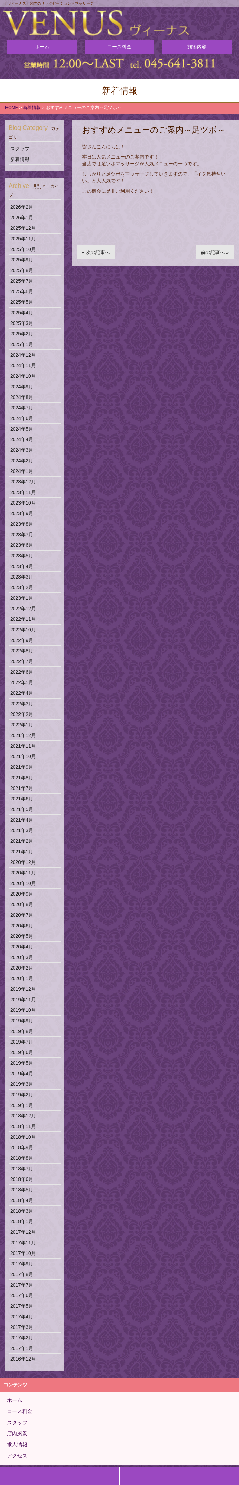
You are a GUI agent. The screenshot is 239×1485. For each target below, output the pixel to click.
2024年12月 (23, 355)
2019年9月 (21, 1020)
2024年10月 (23, 376)
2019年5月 (21, 1063)
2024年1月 (21, 471)
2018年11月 (23, 1126)
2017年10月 (23, 1253)
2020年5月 (21, 936)
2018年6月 (21, 1179)
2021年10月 (23, 756)
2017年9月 (21, 1263)
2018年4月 (21, 1200)
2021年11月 (23, 746)
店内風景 (17, 1433)
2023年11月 (23, 492)
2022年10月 (23, 629)
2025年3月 (21, 323)
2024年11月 (23, 365)
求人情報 (17, 1445)
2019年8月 (21, 1031)
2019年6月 (21, 1052)
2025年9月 (21, 259)
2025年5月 (21, 302)
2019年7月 (21, 1042)
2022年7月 (21, 661)
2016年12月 (23, 1359)
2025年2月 (21, 333)
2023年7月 (21, 534)
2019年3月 (21, 1084)
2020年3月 (21, 957)
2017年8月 (21, 1274)
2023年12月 (23, 481)
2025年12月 (23, 228)
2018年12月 (23, 1116)
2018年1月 (21, 1221)
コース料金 (119, 46)
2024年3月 (21, 450)
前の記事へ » (215, 252)
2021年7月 (21, 788)
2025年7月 (21, 281)
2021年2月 (21, 841)
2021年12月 (23, 735)
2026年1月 (21, 217)
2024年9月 (21, 386)
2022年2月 (21, 714)
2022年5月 (21, 682)
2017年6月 (21, 1295)
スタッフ (19, 148)
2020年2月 (21, 968)
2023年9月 (21, 513)
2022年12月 (23, 608)
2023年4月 (21, 566)
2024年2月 (21, 460)
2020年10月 (23, 883)
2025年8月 (21, 270)
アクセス (17, 1455)
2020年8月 (21, 904)
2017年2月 (21, 1337)
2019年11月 (23, 999)
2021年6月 (21, 798)
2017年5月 (21, 1306)
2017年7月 (21, 1285)
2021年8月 (21, 777)
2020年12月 (23, 862)
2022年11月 (23, 619)
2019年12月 (23, 989)
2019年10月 (23, 1010)
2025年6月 (21, 291)
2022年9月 (21, 640)
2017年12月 (23, 1232)
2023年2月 (21, 587)
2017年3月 (21, 1327)
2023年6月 (21, 545)
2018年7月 (21, 1168)
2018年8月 (21, 1158)
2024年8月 (21, 397)
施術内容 (197, 46)
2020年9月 (21, 894)
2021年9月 (21, 767)
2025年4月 (21, 312)
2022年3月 (21, 703)
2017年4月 (21, 1316)
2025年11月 (23, 238)
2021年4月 (21, 820)
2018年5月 (21, 1189)
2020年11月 (23, 872)
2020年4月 (21, 946)
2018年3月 (21, 1211)
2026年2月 (21, 207)
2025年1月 (21, 344)
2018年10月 (23, 1137)
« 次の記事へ (96, 252)
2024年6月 (21, 418)
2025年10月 (23, 249)
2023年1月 (21, 598)
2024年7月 (21, 407)
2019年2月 (21, 1094)
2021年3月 (21, 830)
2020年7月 (21, 915)
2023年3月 (21, 577)
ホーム (42, 46)
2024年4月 (21, 439)
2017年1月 (21, 1348)
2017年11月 (23, 1242)
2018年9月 (21, 1147)
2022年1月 (21, 725)
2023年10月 (23, 503)
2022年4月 (21, 693)
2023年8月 (21, 524)
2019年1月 (21, 1105)
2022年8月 (21, 651)
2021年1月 (21, 851)
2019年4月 (21, 1073)
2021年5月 (21, 809)
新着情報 (19, 159)
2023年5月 (21, 555)
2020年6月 (21, 925)
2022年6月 (21, 672)
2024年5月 (21, 429)
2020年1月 (21, 978)
